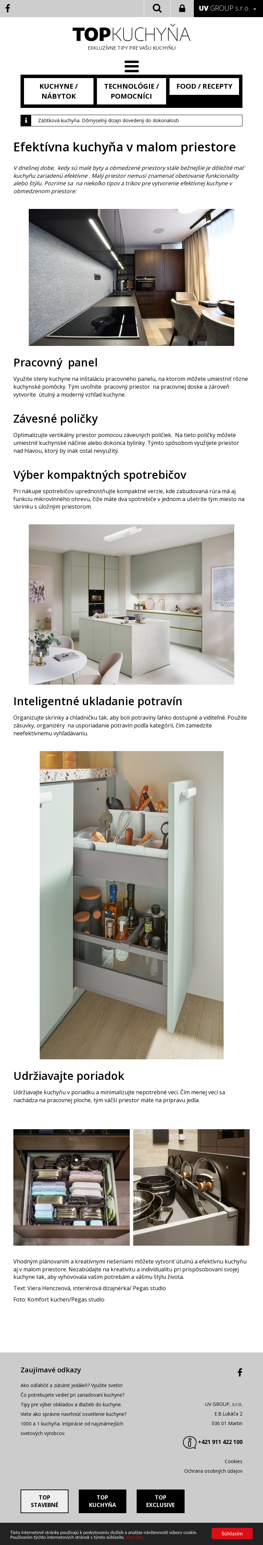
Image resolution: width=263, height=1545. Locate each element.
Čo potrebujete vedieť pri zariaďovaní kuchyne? (72, 1395)
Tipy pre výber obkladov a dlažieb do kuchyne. (71, 1404)
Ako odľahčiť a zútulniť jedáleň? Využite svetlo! (72, 1385)
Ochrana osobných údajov (213, 1471)
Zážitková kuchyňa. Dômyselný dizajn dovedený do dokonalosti (108, 120)
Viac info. (135, 1538)
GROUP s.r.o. (224, 8)
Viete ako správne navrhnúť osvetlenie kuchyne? (73, 1414)
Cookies (233, 1461)
